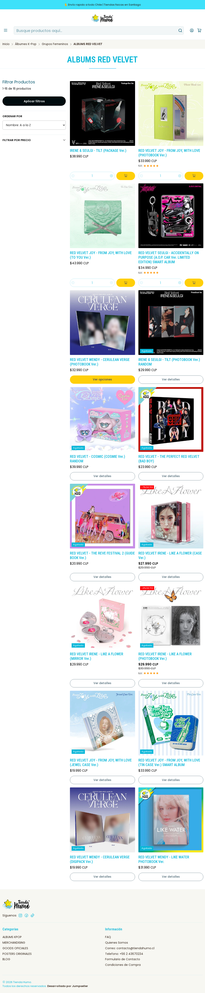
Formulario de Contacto (122, 959)
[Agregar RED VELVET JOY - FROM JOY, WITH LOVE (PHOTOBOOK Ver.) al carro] (194, 176)
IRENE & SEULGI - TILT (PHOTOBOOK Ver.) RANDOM (169, 362)
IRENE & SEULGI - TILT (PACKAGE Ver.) (98, 151)
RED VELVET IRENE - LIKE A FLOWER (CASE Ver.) (170, 555)
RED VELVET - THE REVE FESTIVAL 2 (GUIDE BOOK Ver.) (102, 555)
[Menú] (5, 30)
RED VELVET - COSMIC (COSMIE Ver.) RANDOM (97, 458)
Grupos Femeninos (55, 44)
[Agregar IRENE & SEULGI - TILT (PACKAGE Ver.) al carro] (125, 176)
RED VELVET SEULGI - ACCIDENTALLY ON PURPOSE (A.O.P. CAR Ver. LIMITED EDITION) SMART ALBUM (168, 257)
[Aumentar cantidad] (111, 176)
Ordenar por (12, 116)
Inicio (6, 44)
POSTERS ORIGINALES (17, 954)
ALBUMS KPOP (12, 937)
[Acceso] (192, 30)
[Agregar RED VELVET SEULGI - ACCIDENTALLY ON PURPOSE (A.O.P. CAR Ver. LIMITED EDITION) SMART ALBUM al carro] (194, 283)
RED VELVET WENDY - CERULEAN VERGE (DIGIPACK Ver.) (100, 859)
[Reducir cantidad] (73, 176)
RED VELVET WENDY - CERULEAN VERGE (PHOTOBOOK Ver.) (100, 362)
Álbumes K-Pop (25, 44)
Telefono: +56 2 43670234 (124, 954)
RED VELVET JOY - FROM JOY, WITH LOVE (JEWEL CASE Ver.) (101, 762)
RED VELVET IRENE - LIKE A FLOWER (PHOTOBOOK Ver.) (165, 656)
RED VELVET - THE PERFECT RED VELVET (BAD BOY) (168, 458)
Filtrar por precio (34, 140)
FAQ (108, 937)
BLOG (6, 959)
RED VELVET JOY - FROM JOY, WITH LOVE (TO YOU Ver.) (101, 255)
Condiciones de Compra (123, 965)
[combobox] (99, 30)
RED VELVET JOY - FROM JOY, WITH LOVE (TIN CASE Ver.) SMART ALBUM (169, 762)
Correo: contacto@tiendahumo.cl (129, 948)
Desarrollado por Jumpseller (67, 986)
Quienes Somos (116, 943)
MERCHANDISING (13, 943)
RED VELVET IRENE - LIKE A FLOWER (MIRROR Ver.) (96, 656)
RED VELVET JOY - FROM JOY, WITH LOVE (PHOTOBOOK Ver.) (169, 153)
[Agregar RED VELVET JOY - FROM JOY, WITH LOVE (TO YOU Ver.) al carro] (125, 283)
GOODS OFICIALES (15, 948)
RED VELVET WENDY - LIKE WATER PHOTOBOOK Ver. (163, 859)
